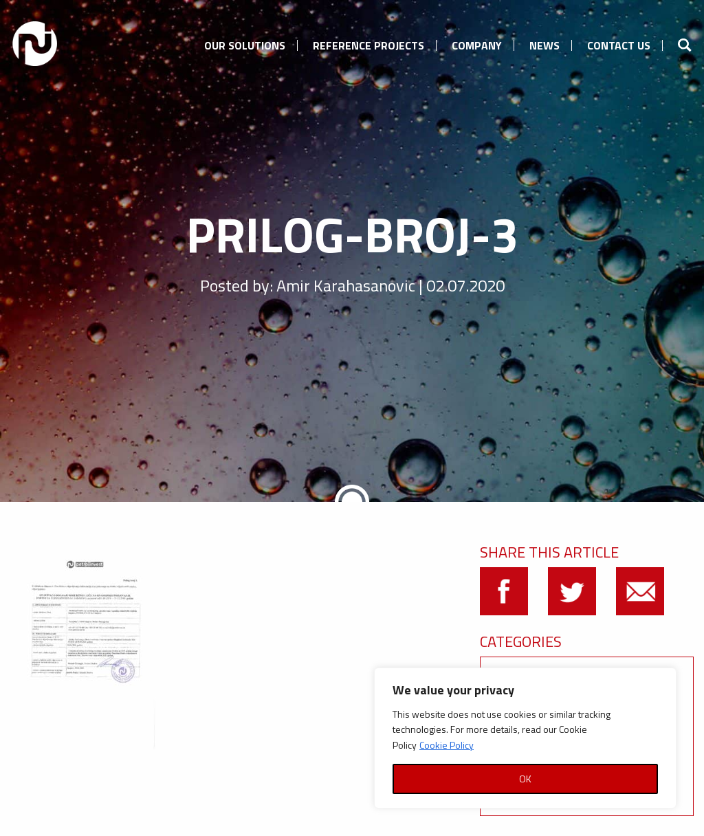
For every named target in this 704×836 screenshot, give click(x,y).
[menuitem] (245, 43)
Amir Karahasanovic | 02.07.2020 (390, 285)
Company (477, 45)
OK (525, 778)
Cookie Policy (446, 745)
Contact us (618, 45)
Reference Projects (368, 45)
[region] (525, 738)
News (544, 45)
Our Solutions (244, 45)
